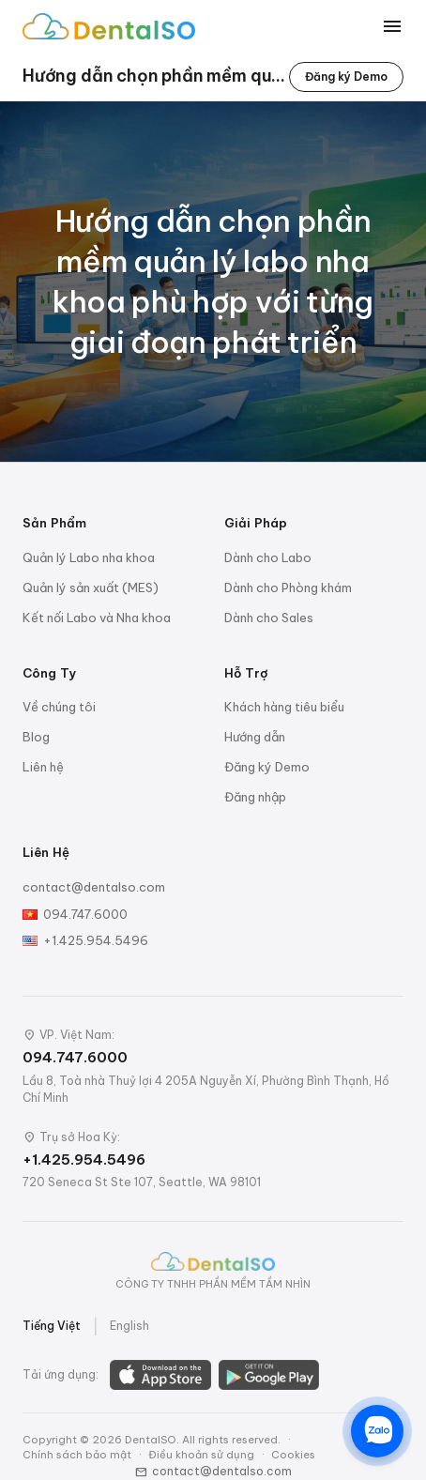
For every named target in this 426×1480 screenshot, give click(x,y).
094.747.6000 (85, 914)
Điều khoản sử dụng (201, 1454)
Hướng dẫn (254, 736)
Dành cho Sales (268, 617)
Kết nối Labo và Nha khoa (97, 617)
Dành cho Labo (268, 557)
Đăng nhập (255, 796)
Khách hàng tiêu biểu (284, 706)
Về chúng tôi (59, 706)
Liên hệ (43, 766)
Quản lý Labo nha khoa (89, 557)
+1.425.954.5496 (95, 940)
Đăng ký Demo (346, 76)
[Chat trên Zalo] (377, 1431)
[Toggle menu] (392, 26)
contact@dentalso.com (94, 886)
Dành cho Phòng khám (288, 587)
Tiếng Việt (52, 1326)
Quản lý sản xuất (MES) (91, 587)
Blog (36, 736)
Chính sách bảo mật (77, 1454)
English (129, 1326)
